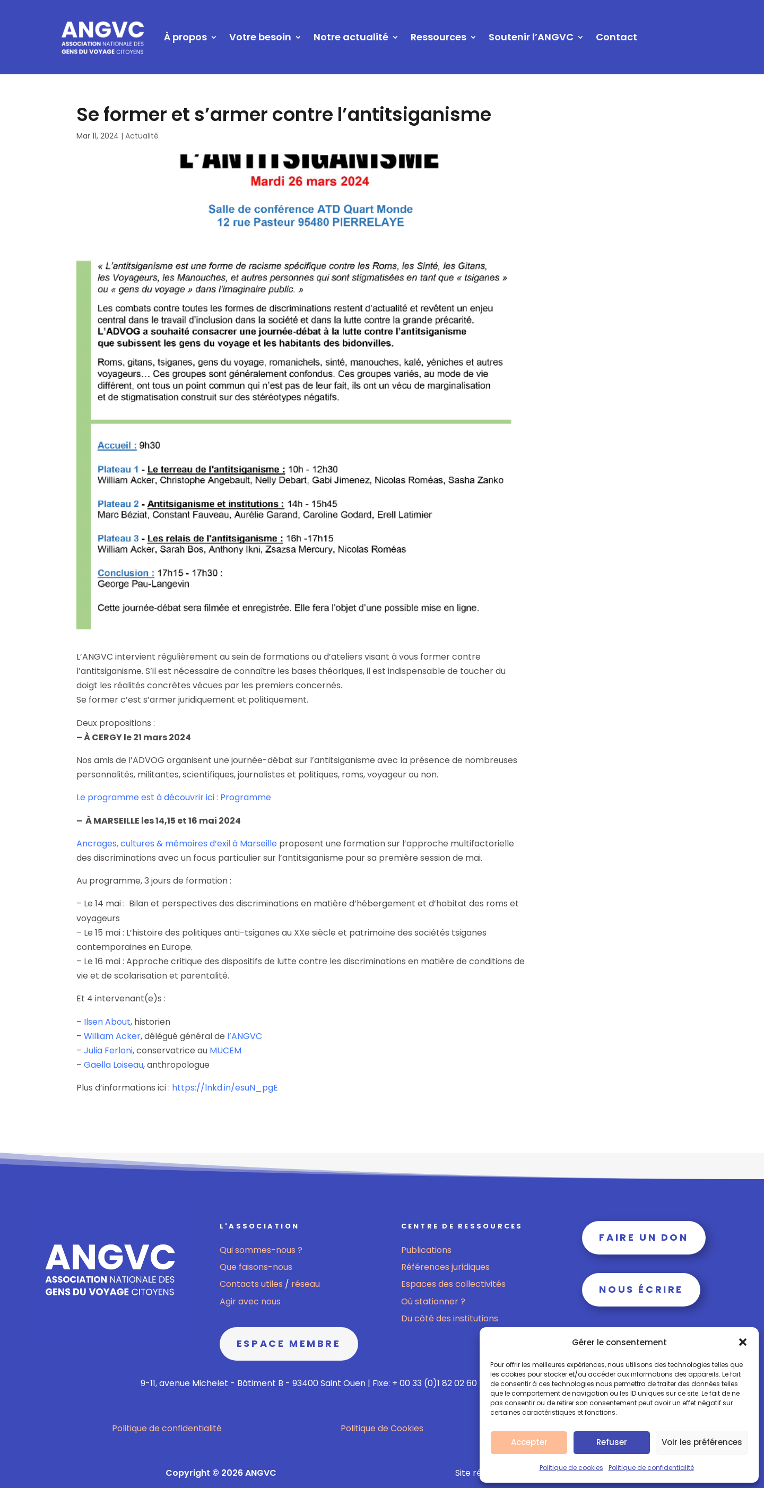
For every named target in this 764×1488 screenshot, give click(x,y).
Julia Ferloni (108, 1050)
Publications (426, 1250)
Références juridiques (445, 1267)
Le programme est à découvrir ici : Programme (173, 797)
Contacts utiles (252, 1284)
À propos (185, 37)
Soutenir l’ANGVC (531, 37)
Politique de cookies (571, 1467)
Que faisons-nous (256, 1267)
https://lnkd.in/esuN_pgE (225, 1088)
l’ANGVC (244, 1036)
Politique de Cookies (382, 1428)
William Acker (112, 1036)
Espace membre (289, 1343)
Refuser (611, 1442)
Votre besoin (260, 37)
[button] (742, 1342)
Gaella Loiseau (113, 1065)
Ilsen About (107, 1022)
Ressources (438, 37)
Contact (616, 37)
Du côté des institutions (449, 1318)
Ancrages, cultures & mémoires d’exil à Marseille (176, 843)
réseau (305, 1284)
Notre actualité (351, 37)
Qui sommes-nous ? (261, 1250)
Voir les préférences (702, 1442)
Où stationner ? (433, 1301)
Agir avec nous (250, 1301)
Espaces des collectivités (453, 1284)
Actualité (142, 136)
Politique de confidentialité (651, 1467)
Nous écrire (641, 1289)
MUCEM (225, 1050)
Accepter (529, 1442)
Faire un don (643, 1237)
